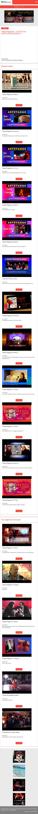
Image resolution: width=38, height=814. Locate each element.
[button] (17, 81)
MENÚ (19, 7)
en (36, 2)
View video (19, 105)
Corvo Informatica (33, 811)
